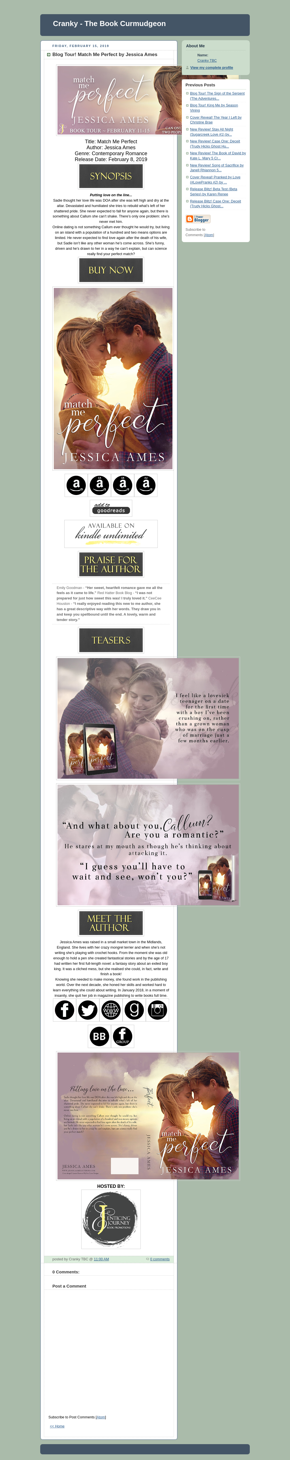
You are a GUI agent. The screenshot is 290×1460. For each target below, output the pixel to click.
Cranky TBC (207, 61)
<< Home (57, 1426)
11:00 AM (101, 1259)
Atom (101, 1417)
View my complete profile (211, 68)
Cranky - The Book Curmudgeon (109, 23)
